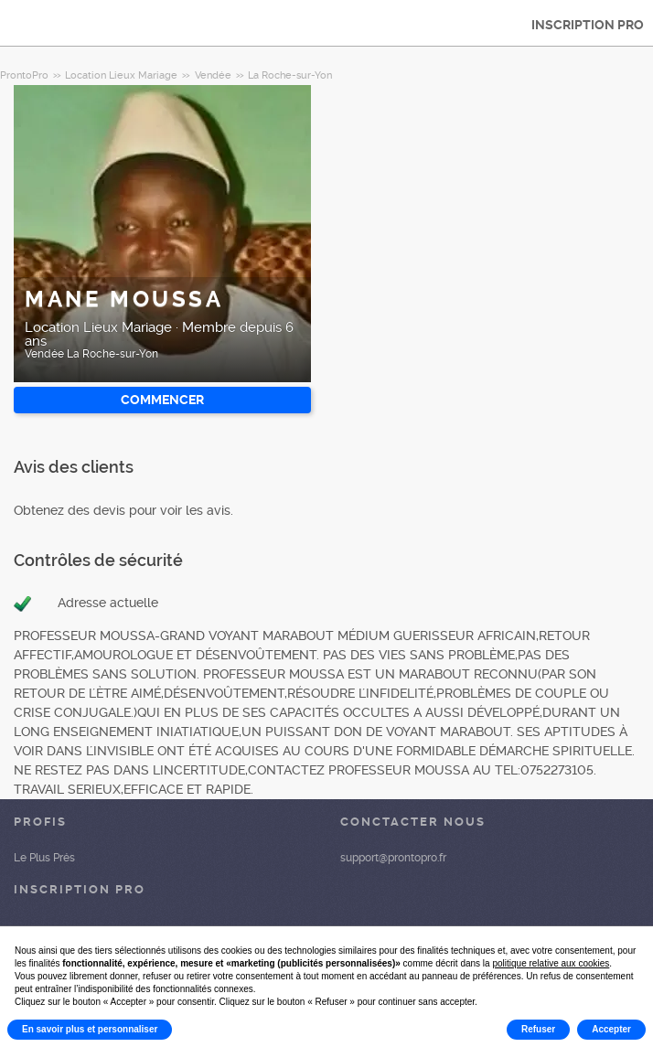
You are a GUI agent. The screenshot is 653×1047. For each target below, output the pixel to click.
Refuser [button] (538, 1029)
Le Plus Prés (44, 857)
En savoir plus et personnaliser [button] (89, 1029)
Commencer (162, 399)
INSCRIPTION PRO (587, 24)
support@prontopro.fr (393, 857)
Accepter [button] (611, 1029)
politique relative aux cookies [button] (550, 963)
